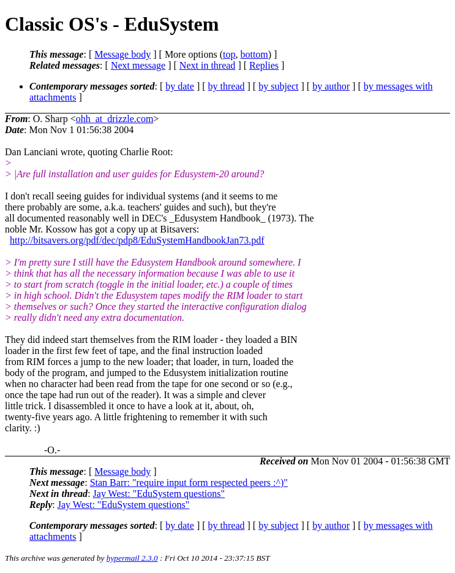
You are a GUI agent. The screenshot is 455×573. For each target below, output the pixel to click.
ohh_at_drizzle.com (115, 118)
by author (331, 86)
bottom (254, 54)
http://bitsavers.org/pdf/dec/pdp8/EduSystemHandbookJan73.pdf (137, 240)
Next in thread (207, 65)
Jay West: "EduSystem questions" (159, 493)
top (229, 54)
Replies (264, 65)
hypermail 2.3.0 (132, 558)
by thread (226, 86)
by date (179, 86)
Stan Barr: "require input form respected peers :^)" (189, 482)
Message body (122, 54)
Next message (138, 65)
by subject (278, 86)
